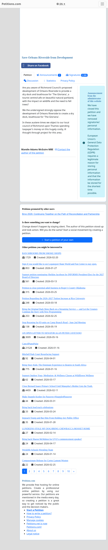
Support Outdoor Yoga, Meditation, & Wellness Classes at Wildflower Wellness (58, 375)
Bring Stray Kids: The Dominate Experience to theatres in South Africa (54, 365)
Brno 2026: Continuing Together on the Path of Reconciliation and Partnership (61, 214)
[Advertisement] (63, 32)
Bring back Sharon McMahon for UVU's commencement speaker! (52, 439)
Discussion (31, 80)
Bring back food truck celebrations (37, 407)
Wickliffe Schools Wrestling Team (37, 450)
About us (31, 530)
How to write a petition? (39, 513)
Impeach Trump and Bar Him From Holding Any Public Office (50, 418)
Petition (28, 74)
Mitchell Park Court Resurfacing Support (40, 354)
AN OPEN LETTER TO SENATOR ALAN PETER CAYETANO (52, 333)
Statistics (49, 80)
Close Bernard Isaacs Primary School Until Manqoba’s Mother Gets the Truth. (57, 386)
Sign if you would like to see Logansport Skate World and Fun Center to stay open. (59, 264)
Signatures (77, 75)
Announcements (49, 75)
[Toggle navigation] (102, 4)
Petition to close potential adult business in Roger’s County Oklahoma (53, 288)
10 (68, 471)
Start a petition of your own (57, 239)
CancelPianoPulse (30, 343)
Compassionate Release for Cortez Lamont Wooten (45, 460)
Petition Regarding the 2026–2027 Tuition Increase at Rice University (53, 298)
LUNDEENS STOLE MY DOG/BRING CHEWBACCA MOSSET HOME (56, 428)
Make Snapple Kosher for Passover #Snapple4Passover (47, 396)
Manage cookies (35, 520)
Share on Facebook (35, 65)
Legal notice (33, 533)
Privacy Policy (68, 80)
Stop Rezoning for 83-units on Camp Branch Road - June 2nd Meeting (54, 322)
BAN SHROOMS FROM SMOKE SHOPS (41, 253)
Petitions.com (11, 4)
